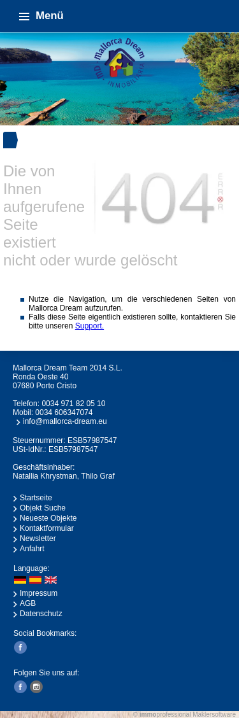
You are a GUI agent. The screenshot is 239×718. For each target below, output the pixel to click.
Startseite (36, 497)
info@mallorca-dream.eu (65, 421)
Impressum (38, 593)
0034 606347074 (63, 412)
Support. (89, 325)
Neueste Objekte (48, 518)
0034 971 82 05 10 (73, 403)
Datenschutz (41, 613)
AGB (28, 603)
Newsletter (38, 538)
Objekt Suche (43, 507)
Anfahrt (32, 548)
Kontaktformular (47, 528)
